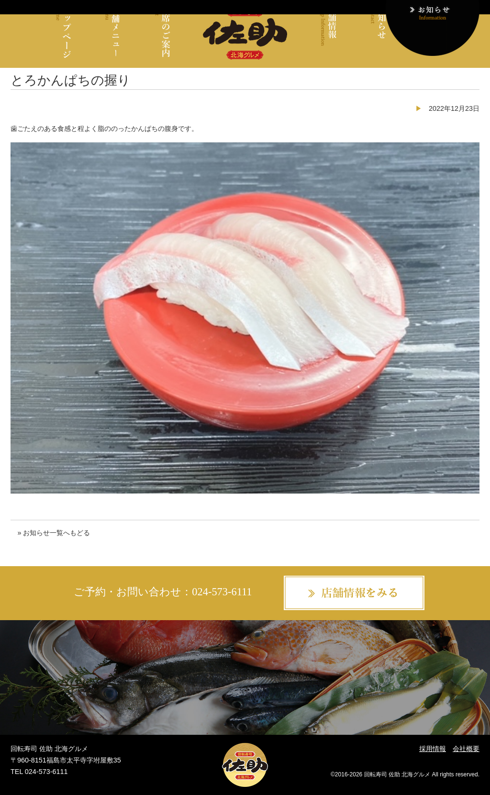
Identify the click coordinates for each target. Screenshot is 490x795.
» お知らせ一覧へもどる (53, 533)
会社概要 (466, 748)
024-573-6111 (222, 592)
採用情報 (432, 748)
